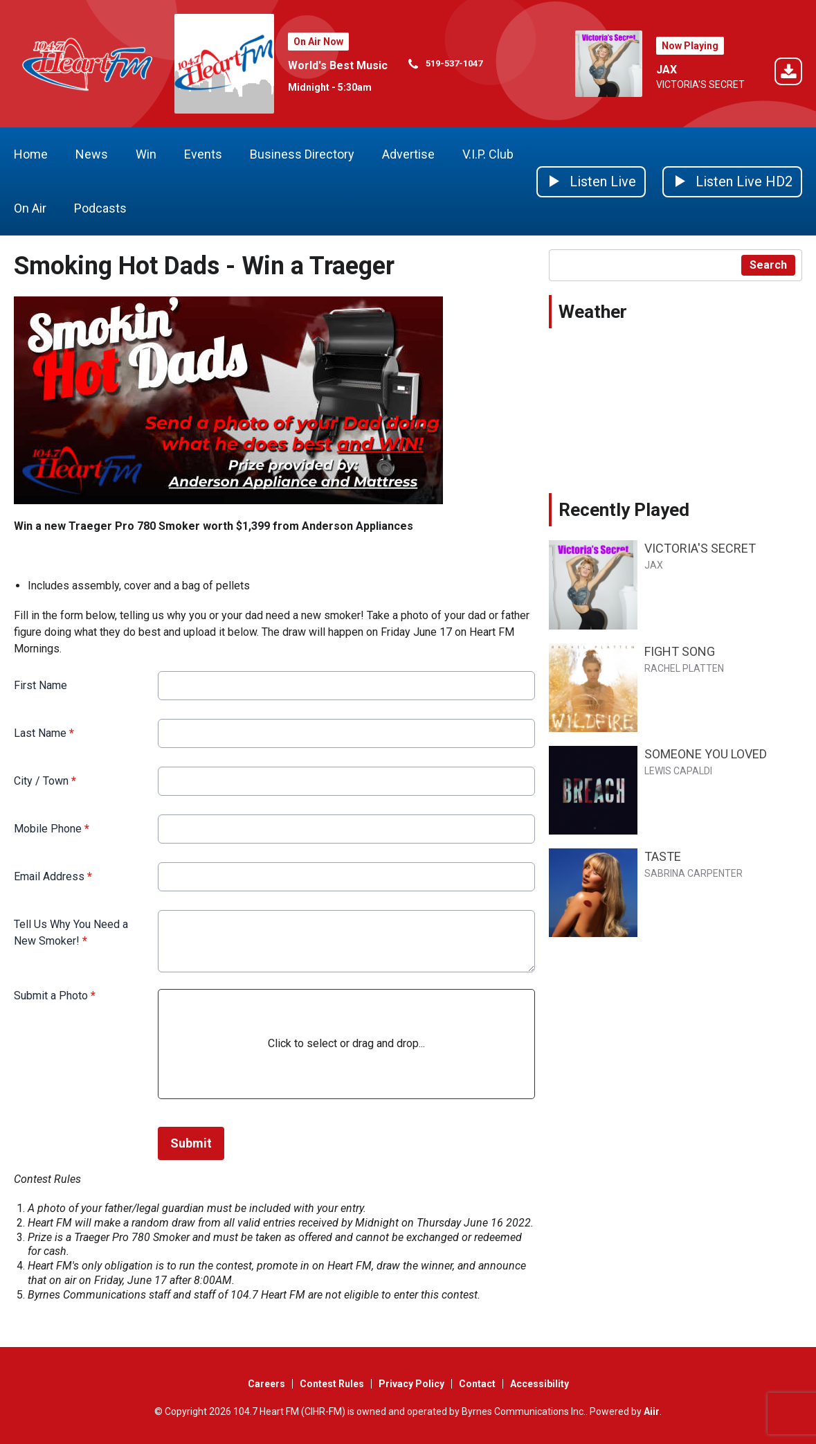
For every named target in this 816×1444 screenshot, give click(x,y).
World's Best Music (338, 65)
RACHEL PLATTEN (684, 668)
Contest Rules (332, 1383)
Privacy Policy (411, 1383)
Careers (266, 1383)
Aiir (652, 1411)
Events (203, 154)
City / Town (45, 780)
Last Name (44, 733)
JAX (666, 69)
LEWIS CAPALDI (678, 770)
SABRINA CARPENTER (693, 873)
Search (768, 264)
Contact (477, 1383)
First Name (40, 685)
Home (31, 154)
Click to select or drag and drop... (346, 1043)
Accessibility (539, 1383)
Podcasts (100, 208)
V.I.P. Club (488, 154)
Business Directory (302, 154)
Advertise (408, 154)
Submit (191, 1143)
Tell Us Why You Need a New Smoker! (71, 932)
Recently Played (624, 509)
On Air (30, 208)
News (91, 154)
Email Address (53, 876)
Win (146, 154)
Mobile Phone (51, 828)
